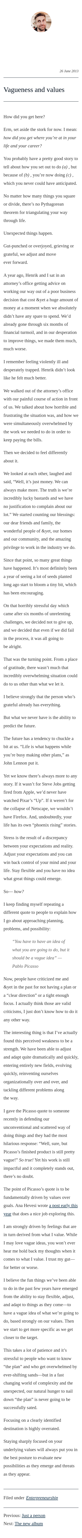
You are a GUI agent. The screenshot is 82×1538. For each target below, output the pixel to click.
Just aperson (33, 1515)
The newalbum (29, 1523)
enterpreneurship (42, 1497)
